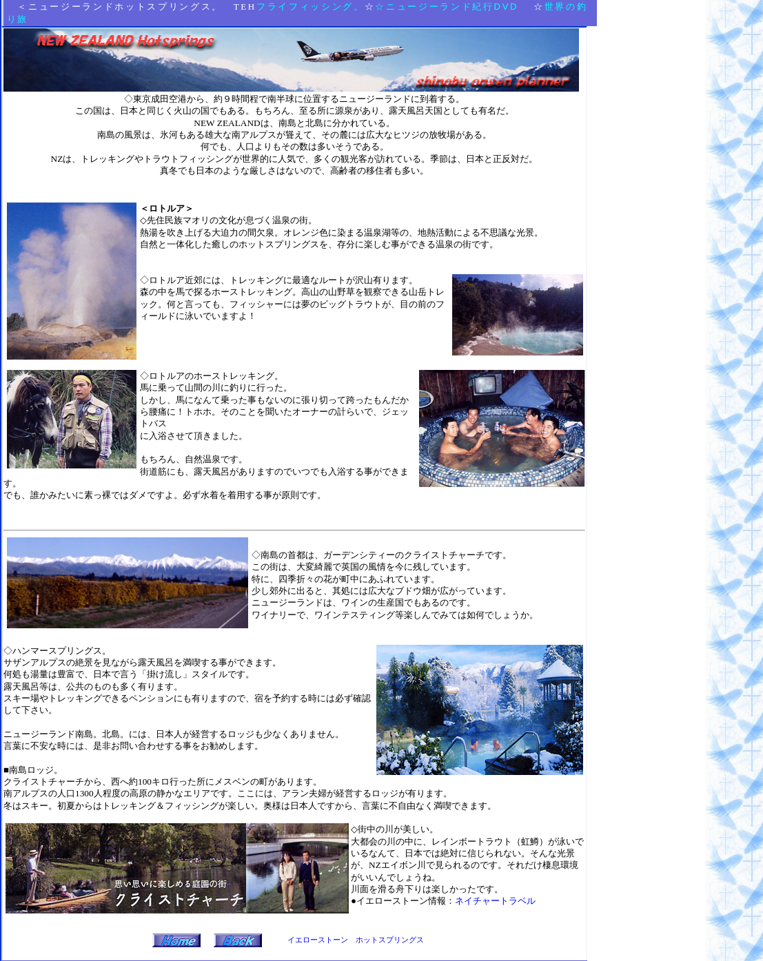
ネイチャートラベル (495, 901)
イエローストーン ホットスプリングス (355, 940)
